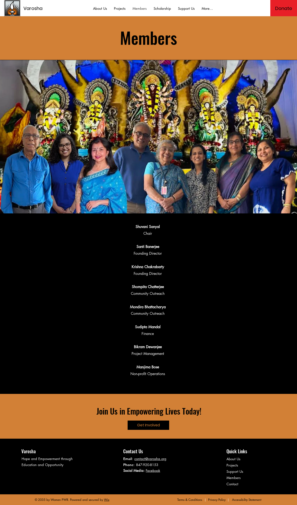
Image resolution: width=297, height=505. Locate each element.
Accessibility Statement (246, 500)
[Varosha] (44, 8)
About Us (233, 459)
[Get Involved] (148, 425)
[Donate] (284, 8)
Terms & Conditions (189, 500)
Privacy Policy (217, 500)
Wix (106, 500)
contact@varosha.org (150, 459)
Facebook (153, 470)
